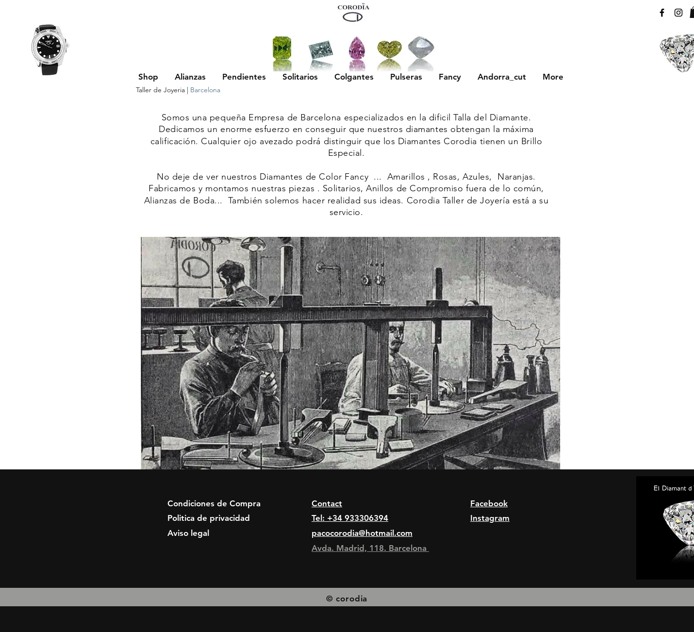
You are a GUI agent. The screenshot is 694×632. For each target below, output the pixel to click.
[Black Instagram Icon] (678, 12)
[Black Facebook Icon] (662, 12)
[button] (190, 77)
